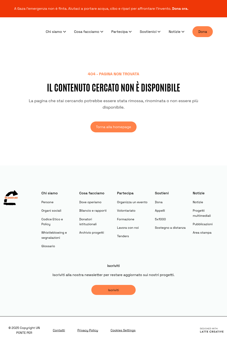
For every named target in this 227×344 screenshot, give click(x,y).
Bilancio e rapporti (93, 211)
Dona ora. (180, 8)
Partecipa (122, 31)
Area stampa (202, 233)
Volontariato (126, 211)
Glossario (48, 246)
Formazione (125, 219)
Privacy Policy (87, 330)
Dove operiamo (90, 202)
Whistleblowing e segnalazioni (54, 235)
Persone (47, 202)
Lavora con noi (128, 228)
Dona (202, 31)
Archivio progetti (91, 233)
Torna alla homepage (113, 127)
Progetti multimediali (202, 213)
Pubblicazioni (203, 224)
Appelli (160, 211)
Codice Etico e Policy (52, 221)
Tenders (123, 236)
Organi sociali (51, 211)
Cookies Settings (123, 330)
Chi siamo (56, 31)
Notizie (177, 31)
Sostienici (151, 31)
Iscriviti (113, 290)
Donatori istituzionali (87, 221)
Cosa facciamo (89, 31)
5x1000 (160, 219)
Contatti (59, 330)
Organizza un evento (132, 202)
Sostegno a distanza (170, 228)
